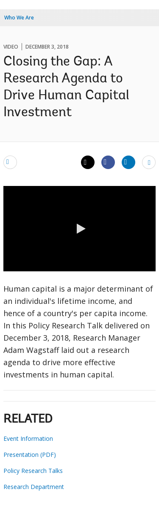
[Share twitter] (87, 162)
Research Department (33, 487)
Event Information (28, 438)
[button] (80, 229)
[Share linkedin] (128, 162)
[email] (10, 162)
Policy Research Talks (33, 471)
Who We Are (19, 17)
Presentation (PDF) (29, 455)
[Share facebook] (108, 162)
